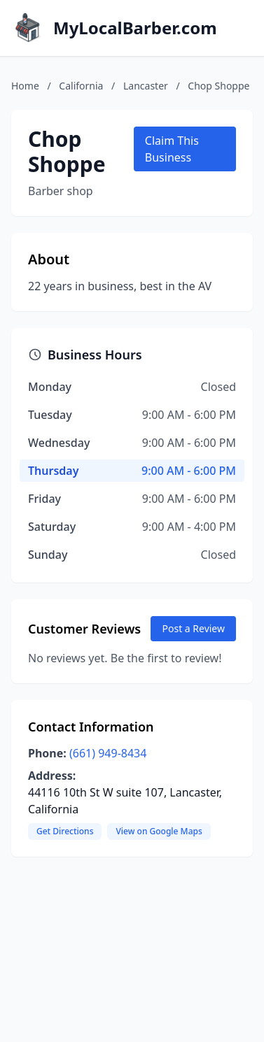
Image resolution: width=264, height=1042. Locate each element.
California (81, 85)
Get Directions (64, 831)
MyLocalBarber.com (135, 28)
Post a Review (193, 628)
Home (25, 85)
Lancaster (145, 85)
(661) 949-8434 (107, 753)
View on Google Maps (159, 831)
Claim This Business (172, 149)
